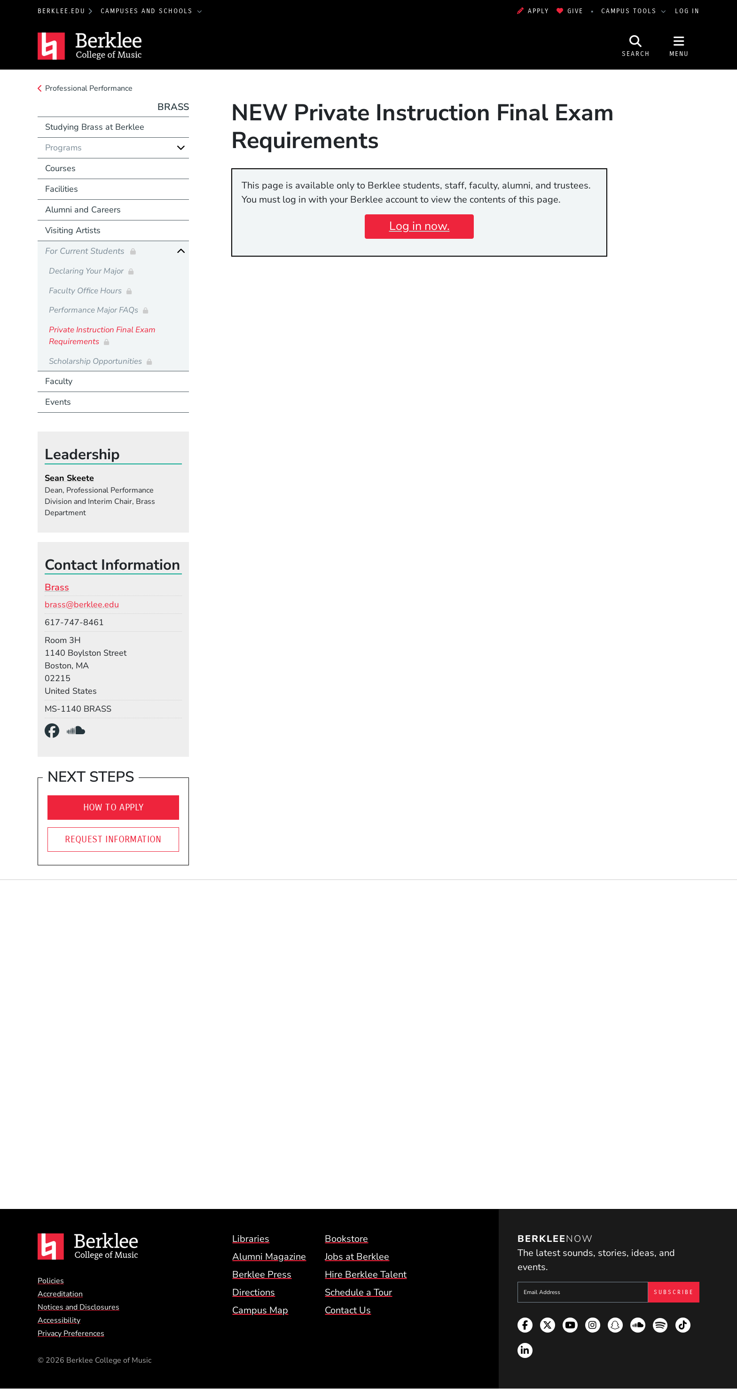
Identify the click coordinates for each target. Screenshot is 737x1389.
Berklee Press (261, 1274)
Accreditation (60, 1294)
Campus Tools (630, 11)
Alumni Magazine (269, 1256)
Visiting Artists (73, 230)
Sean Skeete (69, 478)
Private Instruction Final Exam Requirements (102, 335)
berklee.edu (62, 11)
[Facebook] (56, 731)
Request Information (113, 839)
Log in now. (419, 226)
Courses (60, 168)
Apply (533, 11)
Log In (687, 11)
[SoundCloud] (80, 731)
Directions (253, 1292)
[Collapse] (181, 251)
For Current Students (86, 251)
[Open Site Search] (636, 46)
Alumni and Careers (83, 209)
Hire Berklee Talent (366, 1274)
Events (58, 402)
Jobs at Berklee (357, 1256)
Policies (51, 1281)
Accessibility (59, 1320)
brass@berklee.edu (82, 604)
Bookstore (346, 1238)
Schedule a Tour (358, 1292)
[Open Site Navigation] (679, 46)
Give (570, 11)
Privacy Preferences (71, 1333)
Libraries (250, 1238)
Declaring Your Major (87, 271)
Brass (173, 107)
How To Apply (113, 807)
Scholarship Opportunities (96, 361)
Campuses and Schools (148, 11)
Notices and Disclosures (78, 1307)
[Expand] (181, 147)
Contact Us (348, 1310)
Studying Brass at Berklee (94, 127)
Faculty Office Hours (86, 290)
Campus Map (260, 1310)
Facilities (61, 189)
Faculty (58, 381)
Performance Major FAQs (94, 310)
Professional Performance (89, 88)
